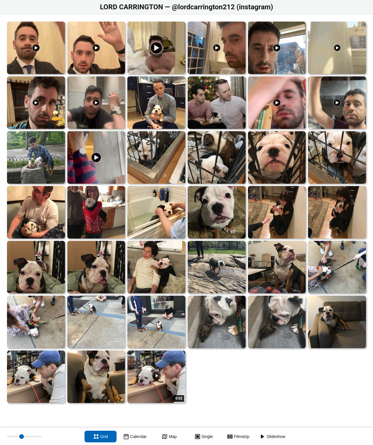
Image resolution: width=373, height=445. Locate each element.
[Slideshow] (272, 436)
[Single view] (204, 436)
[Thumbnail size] (24, 436)
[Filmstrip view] (238, 436)
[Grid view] (101, 436)
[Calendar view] (135, 436)
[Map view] (169, 436)
